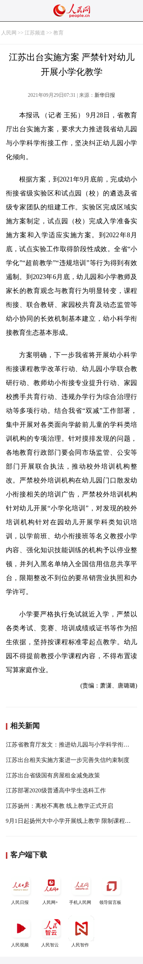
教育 (58, 33)
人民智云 (51, 931)
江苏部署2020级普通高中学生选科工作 (56, 790)
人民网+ (51, 889)
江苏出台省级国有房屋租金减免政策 (53, 775)
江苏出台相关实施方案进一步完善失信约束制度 (67, 760)
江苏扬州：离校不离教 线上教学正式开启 (59, 806)
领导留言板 (111, 889)
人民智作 (81, 931)
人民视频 (21, 931)
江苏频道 (35, 33)
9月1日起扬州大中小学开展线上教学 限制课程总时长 (74, 821)
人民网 (9, 33)
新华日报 (104, 95)
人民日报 (21, 889)
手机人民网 (81, 889)
